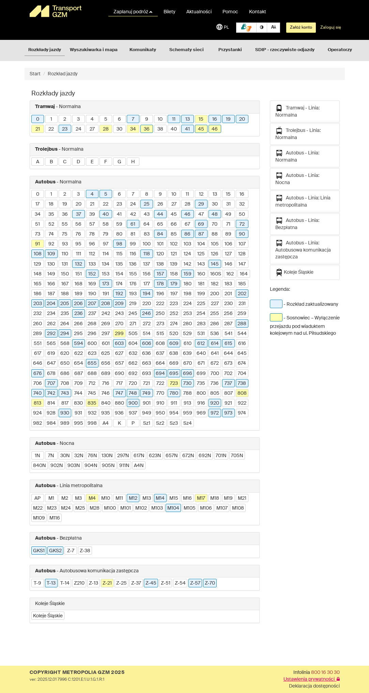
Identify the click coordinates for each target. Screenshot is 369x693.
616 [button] (242, 343)
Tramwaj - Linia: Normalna (297, 111)
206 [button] (78, 303)
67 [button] (187, 224)
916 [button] (201, 403)
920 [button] (214, 403)
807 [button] (228, 393)
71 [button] (228, 224)
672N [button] (188, 455)
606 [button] (146, 343)
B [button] (51, 162)
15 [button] (201, 119)
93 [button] (65, 244)
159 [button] (187, 274)
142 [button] (187, 264)
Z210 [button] (79, 583)
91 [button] (37, 244)
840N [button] (39, 465)
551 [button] (38, 343)
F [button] (105, 162)
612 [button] (201, 343)
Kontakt (257, 12)
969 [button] (201, 413)
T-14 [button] (65, 583)
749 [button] (146, 393)
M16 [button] (187, 498)
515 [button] (160, 333)
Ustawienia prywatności (311, 679)
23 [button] (64, 129)
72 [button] (242, 224)
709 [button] (78, 383)
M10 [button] (105, 498)
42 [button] (133, 214)
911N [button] (124, 465)
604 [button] (133, 343)
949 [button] (146, 413)
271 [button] (132, 323)
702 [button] (228, 373)
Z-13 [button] (93, 583)
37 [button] (78, 214)
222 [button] (160, 303)
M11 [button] (119, 498)
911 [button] (174, 403)
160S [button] (215, 274)
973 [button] (228, 413)
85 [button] (174, 234)
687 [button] (78, 373)
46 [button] (215, 129)
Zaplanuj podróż (133, 12)
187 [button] (51, 293)
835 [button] (92, 403)
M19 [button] (228, 498)
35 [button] (51, 214)
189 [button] (78, 293)
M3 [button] (78, 498)
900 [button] (133, 403)
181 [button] (201, 284)
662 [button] (132, 363)
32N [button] (78, 455)
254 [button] (201, 313)
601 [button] (106, 343)
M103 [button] (157, 508)
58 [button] (106, 224)
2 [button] (64, 119)
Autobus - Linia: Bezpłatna (297, 223)
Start (35, 74)
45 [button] (201, 129)
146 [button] (228, 264)
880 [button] (119, 403)
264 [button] (64, 323)
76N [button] (92, 455)
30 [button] (119, 129)
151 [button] (78, 274)
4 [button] (92, 119)
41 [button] (187, 129)
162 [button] (230, 274)
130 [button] (51, 264)
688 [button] (92, 373)
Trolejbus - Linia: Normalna (298, 133)
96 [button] (92, 244)
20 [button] (242, 119)
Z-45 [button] (150, 583)
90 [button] (242, 234)
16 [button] (214, 119)
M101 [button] (125, 508)
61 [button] (132, 224)
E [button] (92, 162)
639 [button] (187, 353)
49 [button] (228, 214)
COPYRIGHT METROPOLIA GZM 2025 (77, 672)
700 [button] (215, 373)
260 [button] (37, 323)
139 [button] (174, 264)
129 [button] (37, 264)
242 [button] (106, 313)
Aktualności (199, 12)
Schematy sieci (186, 50)
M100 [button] (110, 508)
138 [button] (160, 264)
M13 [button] (146, 498)
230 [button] (228, 303)
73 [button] (37, 234)
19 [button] (228, 119)
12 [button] (201, 194)
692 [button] (132, 373)
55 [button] (65, 224)
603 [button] (119, 343)
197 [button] (174, 293)
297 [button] (106, 333)
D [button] (78, 162)
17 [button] (37, 204)
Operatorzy (340, 50)
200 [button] (214, 293)
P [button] (133, 423)
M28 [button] (94, 508)
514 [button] (147, 333)
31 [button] (228, 204)
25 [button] (147, 204)
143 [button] (201, 264)
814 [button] (51, 403)
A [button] (37, 162)
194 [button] (147, 293)
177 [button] (146, 284)
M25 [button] (80, 508)
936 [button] (119, 413)
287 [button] (228, 323)
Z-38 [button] (85, 550)
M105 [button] (190, 508)
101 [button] (160, 244)
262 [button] (51, 323)
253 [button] (187, 313)
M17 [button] (201, 498)
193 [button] (133, 293)
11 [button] (173, 119)
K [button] (119, 423)
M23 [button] (52, 508)
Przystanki (230, 50)
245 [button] (132, 313)
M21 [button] (242, 498)
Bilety (169, 12)
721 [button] (146, 383)
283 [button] (201, 323)
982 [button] (37, 423)
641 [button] (215, 353)
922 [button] (242, 403)
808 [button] (242, 393)
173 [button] (105, 284)
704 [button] (242, 373)
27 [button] (92, 129)
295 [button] (78, 333)
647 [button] (51, 363)
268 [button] (92, 323)
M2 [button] (64, 498)
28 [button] (106, 129)
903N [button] (73, 465)
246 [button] (146, 313)
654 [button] (78, 363)
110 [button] (65, 254)
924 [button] (37, 413)
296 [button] (92, 333)
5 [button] (105, 119)
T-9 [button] (37, 583)
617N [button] (139, 455)
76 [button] (78, 234)
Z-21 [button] (107, 583)
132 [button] (78, 264)
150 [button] (65, 274)
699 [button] (201, 373)
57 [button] (92, 224)
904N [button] (90, 465)
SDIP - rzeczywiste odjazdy (284, 50)
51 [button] (37, 224)
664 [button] (160, 363)
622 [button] (78, 353)
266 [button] (78, 323)
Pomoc (230, 12)
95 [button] (78, 244)
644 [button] (228, 353)
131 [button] (65, 264)
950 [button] (160, 413)
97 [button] (105, 244)
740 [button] (37, 393)
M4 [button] (92, 498)
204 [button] (51, 303)
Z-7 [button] (70, 550)
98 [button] (119, 244)
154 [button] (119, 274)
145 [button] (215, 264)
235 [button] (65, 313)
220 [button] (146, 303)
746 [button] (106, 393)
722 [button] (160, 383)
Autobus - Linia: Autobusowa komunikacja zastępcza (303, 249)
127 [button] (228, 254)
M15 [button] (173, 498)
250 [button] (160, 313)
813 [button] (37, 403)
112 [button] (92, 254)
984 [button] (51, 423)
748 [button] (133, 393)
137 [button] (146, 264)
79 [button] (105, 234)
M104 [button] (173, 508)
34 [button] (133, 129)
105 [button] (215, 244)
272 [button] (147, 323)
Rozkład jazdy (63, 74)
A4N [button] (139, 465)
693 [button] (146, 373)
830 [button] (78, 403)
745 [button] (92, 393)
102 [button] (174, 244)
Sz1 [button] (146, 423)
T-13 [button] (51, 583)
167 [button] (64, 284)
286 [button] (214, 323)
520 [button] (173, 333)
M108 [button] (238, 508)
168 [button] (78, 284)
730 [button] (187, 383)
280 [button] (187, 323)
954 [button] (174, 413)
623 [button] (92, 353)
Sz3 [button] (174, 423)
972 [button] (215, 413)
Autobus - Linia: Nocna (297, 178)
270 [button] (119, 323)
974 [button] (242, 413)
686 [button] (65, 373)
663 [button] (146, 363)
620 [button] (64, 353)
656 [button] (105, 363)
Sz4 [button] (187, 423)
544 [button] (242, 333)
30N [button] (65, 455)
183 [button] (228, 284)
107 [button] (242, 244)
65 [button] (160, 224)
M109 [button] (39, 518)
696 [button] (187, 373)
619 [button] (51, 353)
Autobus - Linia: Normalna (297, 156)
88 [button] (215, 234)
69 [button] (201, 224)
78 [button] (92, 234)
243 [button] (119, 313)
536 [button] (214, 333)
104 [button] (201, 244)
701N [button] (221, 455)
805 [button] (214, 393)
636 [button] (146, 353)
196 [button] (160, 293)
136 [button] (133, 264)
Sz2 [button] (160, 423)
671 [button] (201, 363)
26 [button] (160, 204)
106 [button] (228, 244)
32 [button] (242, 204)
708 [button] (65, 383)
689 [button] (105, 373)
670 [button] (187, 363)
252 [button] (174, 313)
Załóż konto (301, 28)
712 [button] (92, 383)
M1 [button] (51, 498)
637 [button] (160, 353)
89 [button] (228, 234)
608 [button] (160, 343)
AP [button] (37, 498)
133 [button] (92, 264)
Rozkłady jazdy (44, 50)
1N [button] (37, 455)
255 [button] (214, 313)
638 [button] (173, 353)
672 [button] (215, 363)
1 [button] (51, 119)
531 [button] (201, 333)
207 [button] (92, 303)
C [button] (64, 162)
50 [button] (242, 214)
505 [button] (133, 333)
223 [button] (174, 303)
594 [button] (78, 343)
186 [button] (38, 293)
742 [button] (51, 393)
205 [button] (64, 303)
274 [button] (174, 323)
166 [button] (51, 284)
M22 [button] (38, 508)
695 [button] (174, 373)
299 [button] (119, 333)
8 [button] (146, 194)
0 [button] (37, 119)
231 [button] (242, 303)
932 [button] (92, 413)
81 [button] (132, 234)
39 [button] (92, 214)
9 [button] (146, 119)
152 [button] (92, 274)
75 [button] (64, 234)
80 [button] (119, 234)
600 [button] (92, 343)
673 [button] (228, 363)
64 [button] (146, 224)
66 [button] (174, 224)
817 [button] (64, 403)
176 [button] (133, 284)
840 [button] (105, 403)
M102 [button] (141, 508)
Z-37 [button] (136, 583)
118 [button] (146, 254)
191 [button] (106, 293)
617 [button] (37, 353)
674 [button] (242, 363)
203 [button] (37, 303)
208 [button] (105, 303)
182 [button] (214, 284)
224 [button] (187, 303)
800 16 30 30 (325, 672)
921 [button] (228, 403)
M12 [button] (133, 498)
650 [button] (65, 363)
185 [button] (242, 284)
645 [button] (242, 353)
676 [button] (37, 373)
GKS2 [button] (55, 550)
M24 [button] (66, 508)
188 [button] (65, 293)
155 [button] (133, 274)
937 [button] (133, 413)
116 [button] (133, 254)
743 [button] (65, 393)
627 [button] (119, 353)
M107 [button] (222, 508)
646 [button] (37, 363)
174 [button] (119, 284)
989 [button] (65, 423)
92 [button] (51, 244)
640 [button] (201, 353)
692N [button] (205, 455)
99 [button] (133, 244)
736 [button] (215, 383)
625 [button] (105, 353)
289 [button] (37, 333)
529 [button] (187, 333)
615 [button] (228, 343)
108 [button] (38, 254)
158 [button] (174, 274)
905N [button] (108, 465)
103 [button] (187, 244)
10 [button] (160, 119)
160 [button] (201, 274)
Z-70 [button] (210, 583)
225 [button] (201, 303)
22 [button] (51, 129)
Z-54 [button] (180, 583)
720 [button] (133, 383)
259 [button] (241, 313)
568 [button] (65, 343)
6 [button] (119, 119)
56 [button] (78, 224)
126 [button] (214, 254)
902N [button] (56, 465)
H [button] (133, 162)
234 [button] (51, 313)
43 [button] (147, 214)
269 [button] (105, 323)
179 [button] (174, 284)
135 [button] (119, 264)
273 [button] (160, 323)
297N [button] (123, 455)
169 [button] (92, 284)
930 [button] (64, 413)
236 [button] (78, 313)
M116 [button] (54, 518)
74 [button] (51, 234)
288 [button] (241, 323)
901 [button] (147, 403)
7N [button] (51, 455)
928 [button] (51, 413)
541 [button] (228, 333)
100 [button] (147, 244)
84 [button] (160, 234)
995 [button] (78, 423)
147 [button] (242, 264)
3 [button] (78, 119)
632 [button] (133, 353)
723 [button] (174, 383)
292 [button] (51, 333)
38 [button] (160, 129)
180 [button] (187, 284)
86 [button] (187, 234)
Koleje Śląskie (294, 272)
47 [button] (201, 214)
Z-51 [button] (165, 583)
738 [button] (242, 383)
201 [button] (228, 293)
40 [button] (174, 129)
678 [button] (51, 373)
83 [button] (147, 234)
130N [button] (107, 455)
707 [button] (51, 383)
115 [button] (119, 254)
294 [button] (64, 333)
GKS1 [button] (39, 550)
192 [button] (119, 293)
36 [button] (147, 129)
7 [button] (133, 119)
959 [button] (187, 413)
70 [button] (214, 224)
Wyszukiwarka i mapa (94, 50)
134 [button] (105, 264)
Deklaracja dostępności (314, 686)
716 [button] (105, 383)
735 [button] (201, 383)
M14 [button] (160, 498)
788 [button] (187, 393)
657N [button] (172, 455)
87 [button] (201, 234)
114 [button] (106, 254)
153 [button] (105, 274)
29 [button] (201, 204)
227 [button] (215, 303)
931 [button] (78, 413)
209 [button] (119, 303)
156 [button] (147, 274)
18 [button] (51, 204)
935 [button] (105, 413)
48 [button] (215, 214)
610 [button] (187, 343)
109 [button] (51, 254)
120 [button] (160, 254)
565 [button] (51, 343)
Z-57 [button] (195, 583)
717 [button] (119, 383)
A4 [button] (106, 423)
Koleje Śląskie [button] (48, 616)
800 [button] (201, 393)
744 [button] (78, 393)
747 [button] (119, 393)
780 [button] (174, 393)
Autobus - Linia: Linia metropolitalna (302, 201)
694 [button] (160, 373)
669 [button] (174, 363)
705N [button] (237, 455)
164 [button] (244, 274)
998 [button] (92, 423)
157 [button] (160, 274)
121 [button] (174, 254)
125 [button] (201, 254)
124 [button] (187, 254)
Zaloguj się (330, 28)
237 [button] (92, 313)
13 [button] (187, 119)
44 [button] (160, 214)
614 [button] (215, 343)
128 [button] (242, 254)
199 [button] (201, 293)
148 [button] (38, 274)
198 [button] (187, 293)
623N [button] (155, 455)
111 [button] (78, 254)
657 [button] (119, 363)
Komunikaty (142, 50)
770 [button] (160, 393)
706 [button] (37, 383)
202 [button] (242, 293)
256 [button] (228, 313)
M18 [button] (214, 498)
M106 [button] (206, 508)
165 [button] (38, 284)
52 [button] (51, 224)
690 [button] (119, 373)
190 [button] (92, 293)
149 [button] (51, 274)
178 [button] (160, 284)
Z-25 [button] (121, 583)
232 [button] (37, 313)
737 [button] (228, 383)
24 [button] (78, 129)
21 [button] (37, 129)
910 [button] (160, 403)
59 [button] (119, 224)
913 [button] (187, 403)
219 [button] (133, 303)
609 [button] (174, 343)
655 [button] (92, 363)
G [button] (119, 162)
